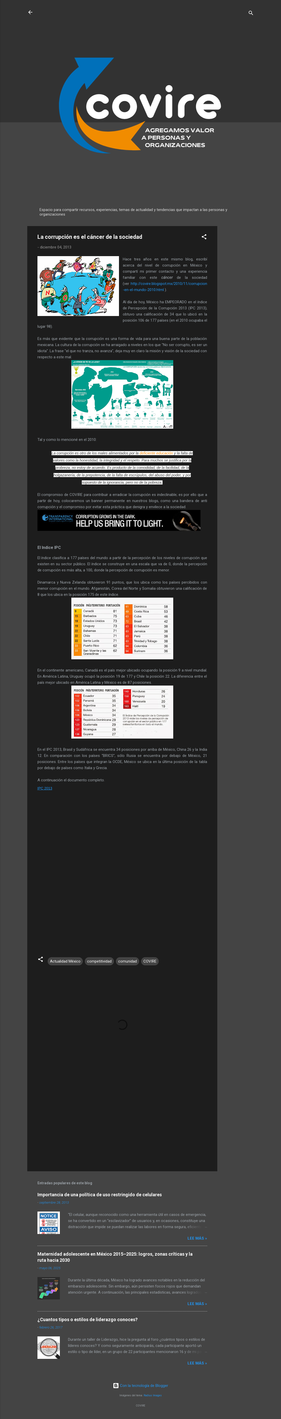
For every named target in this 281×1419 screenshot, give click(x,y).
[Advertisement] (237, 302)
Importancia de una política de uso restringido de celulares (99, 1194)
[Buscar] (251, 14)
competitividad (99, 961)
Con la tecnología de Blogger (140, 1385)
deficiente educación (156, 453)
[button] (204, 238)
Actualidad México (65, 961)
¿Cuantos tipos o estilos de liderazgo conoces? (87, 1319)
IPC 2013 (44, 788)
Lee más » (197, 1238)
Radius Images (153, 1395)
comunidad (127, 961)
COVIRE (149, 961)
